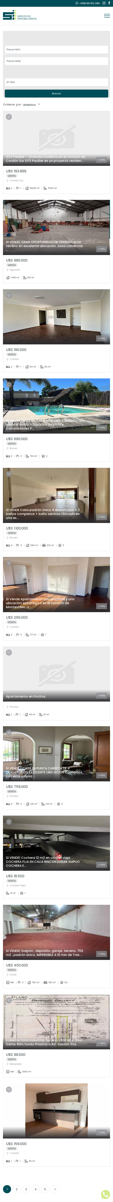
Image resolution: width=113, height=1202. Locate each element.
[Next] (54, 1189)
